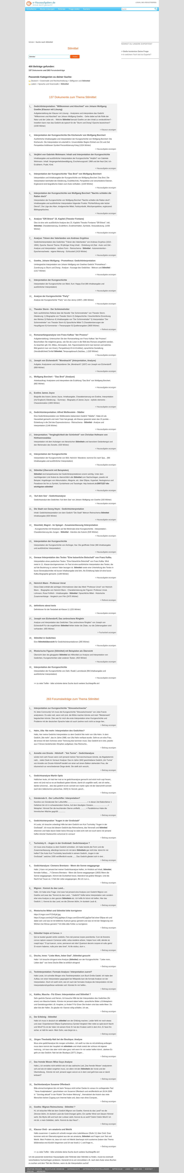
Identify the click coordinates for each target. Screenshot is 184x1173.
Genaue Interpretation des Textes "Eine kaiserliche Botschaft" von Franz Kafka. (73, 557)
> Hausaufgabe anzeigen (105, 149)
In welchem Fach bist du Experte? (137, 55)
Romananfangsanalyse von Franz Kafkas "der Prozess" (61, 335)
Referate (61, 9)
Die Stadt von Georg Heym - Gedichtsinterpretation (59, 509)
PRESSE (30, 1171)
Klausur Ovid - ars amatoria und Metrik (53, 1129)
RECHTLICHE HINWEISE (54, 1169)
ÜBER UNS (137, 1169)
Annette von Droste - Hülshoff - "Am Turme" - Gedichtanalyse (64, 753)
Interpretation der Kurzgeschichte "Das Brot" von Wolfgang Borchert (68, 174)
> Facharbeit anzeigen (106, 632)
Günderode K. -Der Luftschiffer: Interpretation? (57, 798)
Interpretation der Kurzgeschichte (50, 280)
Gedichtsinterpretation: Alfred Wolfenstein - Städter (59, 412)
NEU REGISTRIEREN (148, 2)
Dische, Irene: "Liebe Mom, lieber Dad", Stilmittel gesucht (62, 956)
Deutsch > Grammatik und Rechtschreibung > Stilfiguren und (60, 81)
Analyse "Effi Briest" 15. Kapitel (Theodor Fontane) (59, 219)
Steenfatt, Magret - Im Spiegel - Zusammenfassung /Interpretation (66, 525)
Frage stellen (74, 9)
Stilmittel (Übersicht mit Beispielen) (51, 470)
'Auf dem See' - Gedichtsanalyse (50, 496)
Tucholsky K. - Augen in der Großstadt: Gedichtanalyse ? (62, 843)
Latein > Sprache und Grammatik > (50, 84)
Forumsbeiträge (58, 70)
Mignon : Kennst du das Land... (49, 888)
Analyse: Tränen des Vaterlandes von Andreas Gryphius (61, 238)
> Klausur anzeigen (108, 130)
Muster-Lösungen (47, 9)
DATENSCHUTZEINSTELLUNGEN (96, 1169)
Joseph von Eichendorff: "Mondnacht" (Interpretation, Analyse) (65, 360)
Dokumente (37, 70)
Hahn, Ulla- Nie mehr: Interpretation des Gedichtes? (59, 730)
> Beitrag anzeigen (108, 725)
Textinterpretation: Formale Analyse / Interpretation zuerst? (63, 972)
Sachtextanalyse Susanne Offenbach (52, 1084)
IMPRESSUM (117, 1169)
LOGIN (138, 2)
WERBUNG (41, 1171)
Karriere (86, 9)
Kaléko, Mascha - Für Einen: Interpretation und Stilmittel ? (62, 994)
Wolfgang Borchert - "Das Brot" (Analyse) (54, 377)
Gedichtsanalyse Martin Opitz (48, 775)
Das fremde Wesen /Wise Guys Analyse (53, 1062)
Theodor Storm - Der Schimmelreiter (51, 309)
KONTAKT (149, 1169)
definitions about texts (45, 605)
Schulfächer (31, 9)
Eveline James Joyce (44, 393)
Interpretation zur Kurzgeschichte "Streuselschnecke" (60, 708)
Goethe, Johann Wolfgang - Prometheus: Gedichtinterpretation (65, 260)
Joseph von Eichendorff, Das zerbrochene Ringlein (59, 618)
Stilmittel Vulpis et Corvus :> (48, 933)
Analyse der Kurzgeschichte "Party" (51, 296)
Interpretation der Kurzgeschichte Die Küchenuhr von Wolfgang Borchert (70, 135)
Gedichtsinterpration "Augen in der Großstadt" (57, 821)
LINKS (127, 1169)
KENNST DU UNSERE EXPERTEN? (136, 44)
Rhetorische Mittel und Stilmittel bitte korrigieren (58, 911)
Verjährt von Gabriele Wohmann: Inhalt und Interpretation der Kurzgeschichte (72, 154)
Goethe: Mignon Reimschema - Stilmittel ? (54, 1107)
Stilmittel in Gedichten (45, 638)
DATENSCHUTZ (73, 1169)
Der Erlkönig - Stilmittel (45, 1017)
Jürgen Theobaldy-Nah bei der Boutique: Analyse (58, 1039)
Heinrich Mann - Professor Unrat (50, 583)
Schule (31, 42)
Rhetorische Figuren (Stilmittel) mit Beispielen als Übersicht (63, 651)
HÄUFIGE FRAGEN (34, 1169)
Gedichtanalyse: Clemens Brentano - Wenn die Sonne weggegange (67, 866)
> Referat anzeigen (108, 329)
